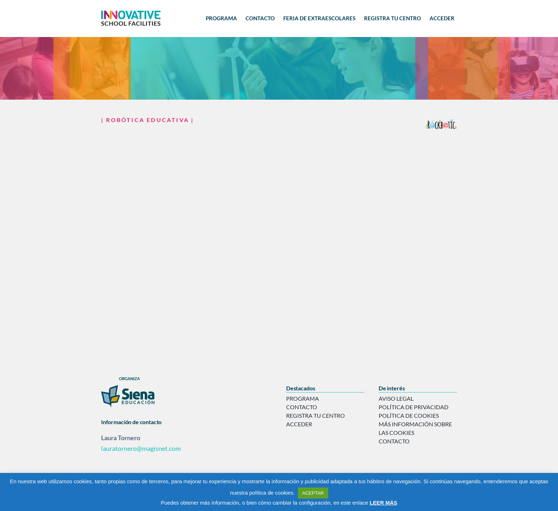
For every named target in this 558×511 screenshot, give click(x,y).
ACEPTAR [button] (312, 493)
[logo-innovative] (131, 11)
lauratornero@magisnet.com (141, 448)
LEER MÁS (384, 503)
